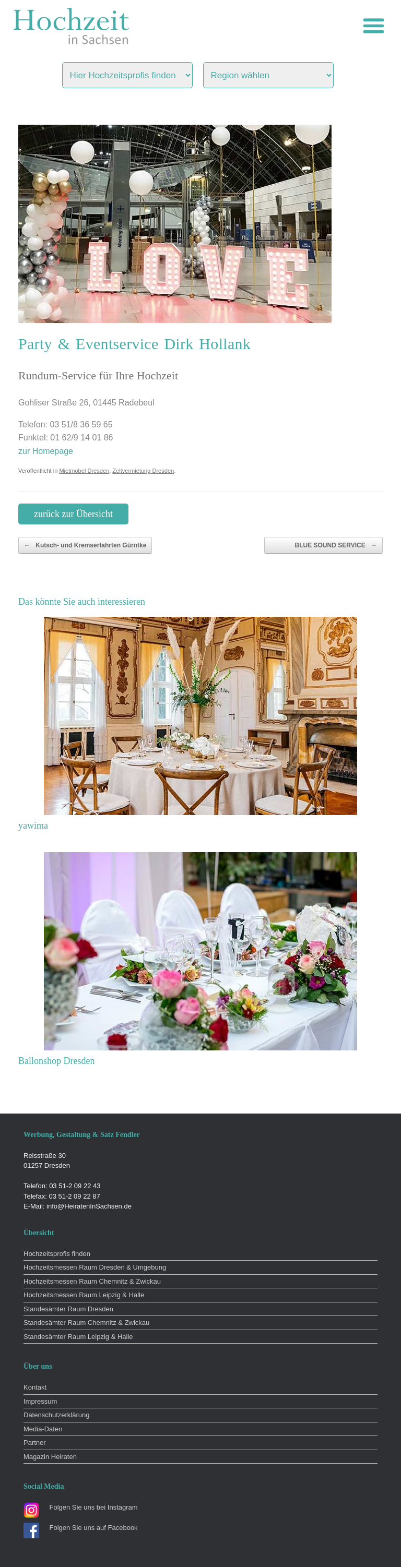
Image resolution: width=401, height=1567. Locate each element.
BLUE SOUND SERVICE (336, 545)
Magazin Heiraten (50, 1457)
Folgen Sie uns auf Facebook (94, 1528)
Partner (34, 1442)
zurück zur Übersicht (73, 514)
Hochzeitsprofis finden (56, 1254)
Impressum (40, 1401)
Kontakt (34, 1387)
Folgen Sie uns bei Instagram (94, 1507)
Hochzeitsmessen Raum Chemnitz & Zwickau (92, 1281)
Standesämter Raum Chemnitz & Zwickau (86, 1322)
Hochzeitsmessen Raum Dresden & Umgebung (94, 1267)
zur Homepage (45, 451)
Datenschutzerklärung (56, 1415)
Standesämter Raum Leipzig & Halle (78, 1337)
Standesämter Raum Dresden (68, 1309)
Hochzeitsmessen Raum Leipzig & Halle (83, 1295)
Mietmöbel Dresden (84, 471)
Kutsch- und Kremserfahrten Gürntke (85, 545)
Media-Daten (42, 1429)
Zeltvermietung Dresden (143, 471)
